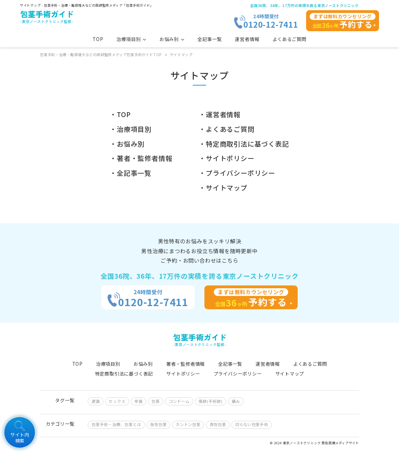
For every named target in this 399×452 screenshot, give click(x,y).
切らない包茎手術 (251, 424)
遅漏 (96, 401)
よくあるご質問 (289, 39)
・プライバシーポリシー (237, 172)
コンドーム (179, 401)
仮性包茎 (158, 424)
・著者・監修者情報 (141, 158)
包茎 (155, 401)
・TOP (120, 114)
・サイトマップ (223, 187)
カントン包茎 (188, 424)
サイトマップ (289, 373)
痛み (236, 401)
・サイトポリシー (226, 158)
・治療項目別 (130, 129)
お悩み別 (143, 363)
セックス (117, 401)
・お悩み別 (127, 143)
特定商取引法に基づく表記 (124, 373)
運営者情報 (247, 39)
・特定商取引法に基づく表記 (244, 143)
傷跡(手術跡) (210, 401)
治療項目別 (108, 363)
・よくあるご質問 (226, 129)
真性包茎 (218, 424)
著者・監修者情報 (185, 363)
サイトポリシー (183, 373)
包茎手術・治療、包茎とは (116, 424)
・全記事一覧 (130, 172)
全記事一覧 (209, 39)
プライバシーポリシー (238, 373)
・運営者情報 (220, 114)
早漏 (138, 401)
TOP (98, 39)
